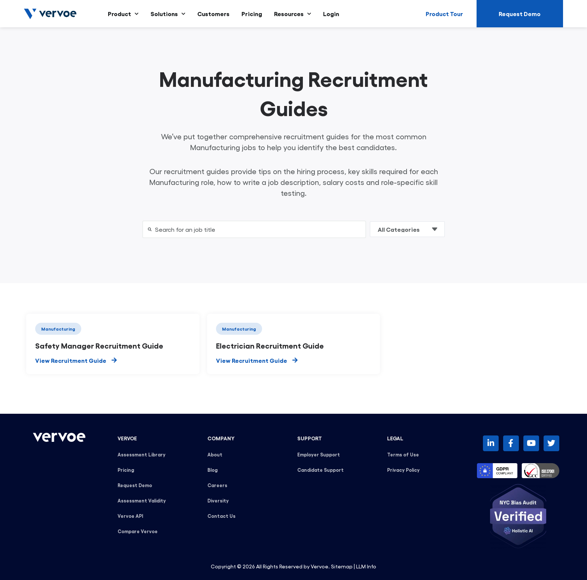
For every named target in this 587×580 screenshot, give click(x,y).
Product (123, 13)
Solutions (167, 13)
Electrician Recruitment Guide (270, 345)
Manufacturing (58, 328)
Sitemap (342, 566)
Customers (213, 13)
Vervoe (319, 566)
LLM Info (366, 566)
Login (331, 13)
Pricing (251, 13)
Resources (292, 13)
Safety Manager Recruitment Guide (99, 345)
